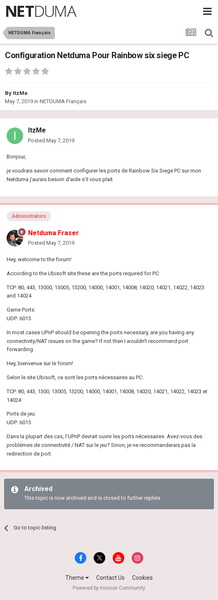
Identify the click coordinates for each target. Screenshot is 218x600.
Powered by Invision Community (109, 588)
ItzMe (20, 93)
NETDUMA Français (63, 101)
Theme (77, 577)
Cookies (142, 577)
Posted (51, 140)
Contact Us (110, 577)
